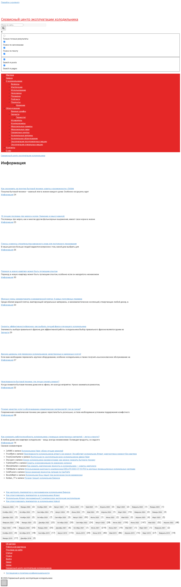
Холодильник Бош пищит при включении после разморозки (54, 475)
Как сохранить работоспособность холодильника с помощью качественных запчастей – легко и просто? (50, 437)
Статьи (9, 553)
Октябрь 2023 (42, 517)
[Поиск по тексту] (4, 48)
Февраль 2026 (8, 507)
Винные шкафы (18, 111)
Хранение (20, 105)
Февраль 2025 (137, 507)
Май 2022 (151, 523)
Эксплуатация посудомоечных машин (29, 141)
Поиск (9, 556)
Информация (7, 194)
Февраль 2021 (160, 528)
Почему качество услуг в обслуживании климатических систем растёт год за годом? (41, 409)
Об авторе (11, 544)
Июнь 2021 (113, 528)
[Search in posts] (4, 59)
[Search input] (12, 25)
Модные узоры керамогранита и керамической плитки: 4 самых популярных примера (41, 299)
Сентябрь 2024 (42, 512)
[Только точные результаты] (4, 36)
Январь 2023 (26, 523)
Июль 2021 (95, 528)
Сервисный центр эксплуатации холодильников (29, 568)
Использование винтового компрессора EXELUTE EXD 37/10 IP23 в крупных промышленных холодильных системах (80, 469)
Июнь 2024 (76, 512)
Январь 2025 (155, 507)
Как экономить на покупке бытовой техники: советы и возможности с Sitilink (37, 188)
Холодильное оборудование (24, 138)
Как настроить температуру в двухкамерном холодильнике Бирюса (38, 492)
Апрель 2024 (106, 512)
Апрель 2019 (129, 533)
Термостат (21, 117)
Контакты (10, 147)
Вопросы (15, 84)
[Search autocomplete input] (35, 25)
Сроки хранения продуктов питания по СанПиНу (47, 472)
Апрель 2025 (105, 507)
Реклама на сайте (14, 550)
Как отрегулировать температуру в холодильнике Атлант (33, 495)
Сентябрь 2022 (81, 523)
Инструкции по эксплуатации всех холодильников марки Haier (60, 457)
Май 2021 (128, 528)
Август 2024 (60, 512)
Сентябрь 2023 (60, 517)
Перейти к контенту (10, 2)
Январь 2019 (7, 538)
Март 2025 (121, 507)
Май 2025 (89, 507)
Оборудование (13, 108)
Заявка (9, 78)
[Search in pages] (4, 65)
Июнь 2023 (110, 517)
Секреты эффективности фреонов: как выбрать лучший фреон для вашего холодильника (43, 326)
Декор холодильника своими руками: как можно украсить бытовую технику (59, 460)
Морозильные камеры (22, 126)
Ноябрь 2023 (25, 517)
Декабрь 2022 (43, 523)
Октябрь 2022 (62, 523)
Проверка (15, 96)
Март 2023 (156, 517)
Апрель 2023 (140, 517)
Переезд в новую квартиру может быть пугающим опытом (29, 271)
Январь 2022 (43, 528)
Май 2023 (124, 517)
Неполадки (16, 93)
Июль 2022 (117, 523)
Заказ (8, 562)
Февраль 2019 (164, 533)
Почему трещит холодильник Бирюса (42, 478)
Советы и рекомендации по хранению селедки (49, 463)
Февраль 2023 (8, 523)
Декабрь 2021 (61, 528)
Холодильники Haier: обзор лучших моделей (42, 451)
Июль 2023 (95, 517)
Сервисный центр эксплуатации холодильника (39, 19)
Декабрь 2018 (25, 538)
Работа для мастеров (16, 547)
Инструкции (16, 87)
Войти (9, 559)
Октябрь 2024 (24, 512)
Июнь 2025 (75, 507)
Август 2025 (58, 507)
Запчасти (15, 114)
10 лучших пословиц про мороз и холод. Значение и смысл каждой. (33, 216)
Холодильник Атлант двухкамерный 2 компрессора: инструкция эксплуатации (43, 498)
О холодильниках (14, 81)
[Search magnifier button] (3, 28)
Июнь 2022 (135, 523)
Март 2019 (147, 533)
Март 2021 (143, 528)
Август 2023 (77, 517)
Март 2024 (122, 512)
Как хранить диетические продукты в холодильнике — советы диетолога (61, 466)
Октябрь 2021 (79, 528)
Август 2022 (100, 523)
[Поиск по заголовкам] (4, 42)
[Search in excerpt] (4, 54)
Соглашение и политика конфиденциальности (28, 573)
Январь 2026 (25, 507)
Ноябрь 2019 (7, 533)
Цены (8, 565)
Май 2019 (112, 533)
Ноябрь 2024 (7, 512)
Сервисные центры (20, 132)
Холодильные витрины (22, 135)
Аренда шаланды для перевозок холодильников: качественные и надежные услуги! (41, 354)
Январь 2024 (157, 512)
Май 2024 (90, 512)
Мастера (10, 75)
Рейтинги (15, 99)
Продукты (16, 102)
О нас (8, 150)
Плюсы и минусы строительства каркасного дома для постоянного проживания (39, 244)
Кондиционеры (18, 123)
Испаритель (16, 120)
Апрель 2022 (168, 523)
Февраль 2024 (139, 512)
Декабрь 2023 (8, 517)
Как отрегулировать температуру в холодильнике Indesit (33, 501)
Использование (18, 90)
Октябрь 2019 (24, 533)
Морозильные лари (20, 129)
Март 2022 (7, 528)
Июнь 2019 (97, 533)
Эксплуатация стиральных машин (27, 144)
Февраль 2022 (24, 528)
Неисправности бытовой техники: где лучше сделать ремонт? (30, 381)
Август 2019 (62, 533)
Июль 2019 (80, 533)
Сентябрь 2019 (43, 533)
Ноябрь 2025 (42, 507)
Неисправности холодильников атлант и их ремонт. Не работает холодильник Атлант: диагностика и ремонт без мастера (80, 454)
